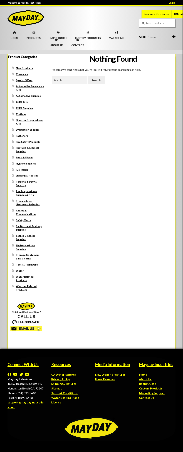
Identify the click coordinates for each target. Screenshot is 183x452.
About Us (145, 379)
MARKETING (116, 34)
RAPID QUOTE (58, 34)
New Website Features (110, 374)
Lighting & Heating (27, 175)
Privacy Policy (60, 379)
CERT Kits (22, 101)
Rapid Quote (147, 383)
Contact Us (146, 397)
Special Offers (24, 80)
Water (20, 270)
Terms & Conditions (64, 393)
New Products (24, 68)
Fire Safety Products (28, 141)
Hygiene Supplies (26, 163)
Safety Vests (23, 220)
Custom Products (150, 388)
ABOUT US (56, 41)
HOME (14, 34)
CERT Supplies (24, 107)
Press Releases (105, 379)
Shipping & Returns (63, 383)
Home (143, 374)
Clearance (22, 74)
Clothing (21, 114)
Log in (172, 2)
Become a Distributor (156, 13)
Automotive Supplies (28, 95)
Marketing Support (152, 393)
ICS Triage (22, 169)
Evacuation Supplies (27, 129)
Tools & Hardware (27, 264)
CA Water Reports (63, 374)
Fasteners (22, 135)
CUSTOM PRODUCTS (88, 34)
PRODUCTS (33, 34)
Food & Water (24, 157)
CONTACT (77, 41)
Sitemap (56, 388)
